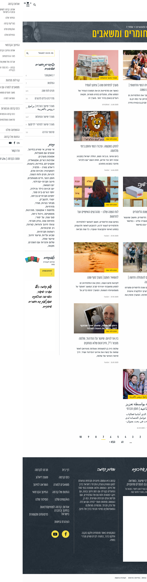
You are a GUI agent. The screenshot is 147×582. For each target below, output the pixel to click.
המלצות (17, 83)
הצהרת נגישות (39, 522)
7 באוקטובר (17, 75)
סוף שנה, (27, 217)
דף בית (43, 470)
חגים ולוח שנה (17, 90)
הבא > (90, 442)
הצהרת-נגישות (97, 578)
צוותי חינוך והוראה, (21, 224)
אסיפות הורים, (24, 160)
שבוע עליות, (25, 235)
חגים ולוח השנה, (15, 174)
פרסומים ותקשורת (16, 514)
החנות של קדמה (38, 492)
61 (100, 442)
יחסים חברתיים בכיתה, (20, 196)
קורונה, (7, 224)
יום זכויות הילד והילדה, (19, 188)
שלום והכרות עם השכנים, (18, 242)
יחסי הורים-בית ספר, (21, 192)
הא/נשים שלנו (39, 499)
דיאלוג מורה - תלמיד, (20, 167)
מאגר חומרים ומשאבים (124, 26)
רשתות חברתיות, (23, 231)
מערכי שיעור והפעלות (17, 116)
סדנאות (21, 507)
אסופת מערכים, (23, 156)
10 (58, 437)
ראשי (142, 26)
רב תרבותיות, (25, 228)
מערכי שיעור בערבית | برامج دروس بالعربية (17, 108)
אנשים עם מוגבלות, (22, 153)
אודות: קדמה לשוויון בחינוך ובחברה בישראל (36, 510)
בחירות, (16, 163)
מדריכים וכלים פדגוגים (17, 98)
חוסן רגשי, (26, 178)
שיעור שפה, (25, 238)
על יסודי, (17, 217)
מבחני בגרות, (25, 203)
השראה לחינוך (18, 485)
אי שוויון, (27, 149)
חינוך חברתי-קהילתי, (21, 181)
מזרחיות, (27, 206)
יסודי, (29, 199)
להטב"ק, (20, 199)
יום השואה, (26, 185)
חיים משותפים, (12, 178)
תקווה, (28, 245)
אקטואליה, (10, 160)
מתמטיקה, (26, 213)
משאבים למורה (39, 485)
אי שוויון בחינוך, (13, 149)
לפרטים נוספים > (24, 272)
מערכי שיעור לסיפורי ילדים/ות (17, 124)
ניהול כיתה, (14, 213)
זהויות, (28, 174)
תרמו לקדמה (18, 470)
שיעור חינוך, (11, 235)
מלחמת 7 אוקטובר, (22, 210)
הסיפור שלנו (19, 499)
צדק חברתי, (12, 221)
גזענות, (8, 163)
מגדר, (15, 203)
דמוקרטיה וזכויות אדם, (20, 170)
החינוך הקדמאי (17, 492)
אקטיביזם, (26, 163)
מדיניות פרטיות (111, 578)
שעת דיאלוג (19, 477)
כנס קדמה (41, 477)
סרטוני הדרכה (17, 132)
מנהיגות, (7, 210)
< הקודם (135, 437)
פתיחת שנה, (25, 221)
